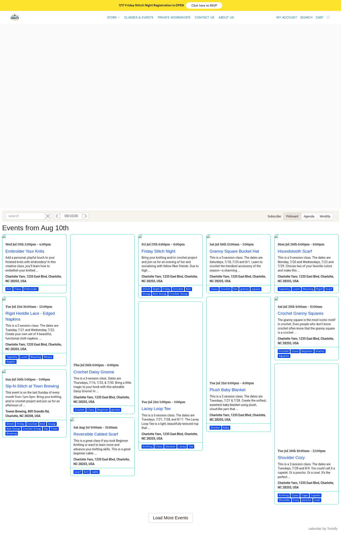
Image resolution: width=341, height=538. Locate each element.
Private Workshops (174, 17)
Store (113, 17)
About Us (226, 17)
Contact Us (204, 17)
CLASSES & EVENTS (139, 17)
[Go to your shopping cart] (323, 17)
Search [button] (306, 17)
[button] (204, 5)
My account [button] (286, 17)
